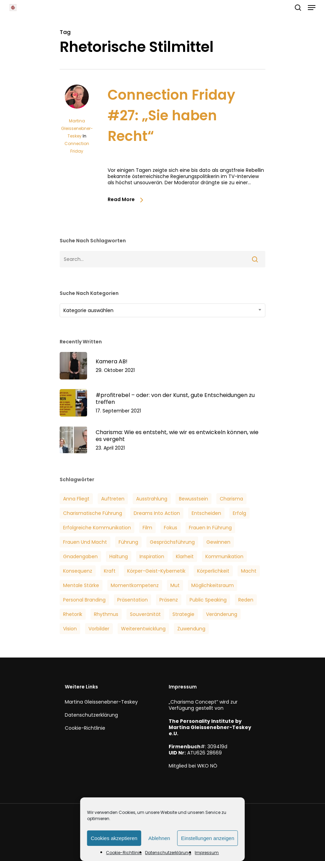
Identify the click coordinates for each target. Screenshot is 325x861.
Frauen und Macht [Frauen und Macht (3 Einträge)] (85, 542)
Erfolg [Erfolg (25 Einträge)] (239, 513)
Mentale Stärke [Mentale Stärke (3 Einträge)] (81, 585)
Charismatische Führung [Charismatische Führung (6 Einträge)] (92, 513)
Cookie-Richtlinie (124, 853)
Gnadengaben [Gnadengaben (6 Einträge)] (80, 556)
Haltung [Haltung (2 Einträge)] (118, 556)
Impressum (207, 853)
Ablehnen (159, 838)
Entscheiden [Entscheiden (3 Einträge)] (206, 513)
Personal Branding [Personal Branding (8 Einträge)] (84, 599)
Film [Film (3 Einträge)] (147, 527)
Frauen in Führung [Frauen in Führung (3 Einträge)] (210, 527)
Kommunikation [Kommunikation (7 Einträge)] (224, 556)
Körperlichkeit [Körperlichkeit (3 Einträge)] (213, 570)
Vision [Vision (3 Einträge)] (70, 628)
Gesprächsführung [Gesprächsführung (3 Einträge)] (172, 542)
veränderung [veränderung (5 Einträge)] (221, 614)
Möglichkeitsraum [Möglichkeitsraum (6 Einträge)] (212, 585)
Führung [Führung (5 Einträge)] (128, 542)
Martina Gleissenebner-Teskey (77, 128)
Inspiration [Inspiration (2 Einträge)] (152, 556)
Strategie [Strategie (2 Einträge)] (183, 614)
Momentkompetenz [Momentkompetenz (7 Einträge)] (135, 585)
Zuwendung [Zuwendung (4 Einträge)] (191, 628)
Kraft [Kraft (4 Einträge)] (110, 570)
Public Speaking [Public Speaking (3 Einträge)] (208, 599)
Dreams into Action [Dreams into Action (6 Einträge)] (157, 513)
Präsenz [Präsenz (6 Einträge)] (168, 599)
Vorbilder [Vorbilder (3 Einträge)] (98, 628)
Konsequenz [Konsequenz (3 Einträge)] (77, 570)
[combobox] (162, 310)
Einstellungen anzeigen (207, 838)
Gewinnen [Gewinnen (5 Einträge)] (218, 542)
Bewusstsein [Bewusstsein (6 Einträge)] (193, 498)
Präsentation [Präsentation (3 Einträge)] (132, 599)
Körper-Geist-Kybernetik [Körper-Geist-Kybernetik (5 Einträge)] (156, 570)
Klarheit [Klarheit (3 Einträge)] (185, 556)
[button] (311, 7)
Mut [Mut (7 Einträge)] (175, 585)
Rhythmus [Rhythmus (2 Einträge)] (106, 614)
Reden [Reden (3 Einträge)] (245, 599)
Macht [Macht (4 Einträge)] (248, 570)
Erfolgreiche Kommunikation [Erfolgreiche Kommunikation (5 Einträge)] (97, 527)
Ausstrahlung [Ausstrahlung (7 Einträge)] (151, 498)
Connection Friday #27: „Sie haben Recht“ (171, 115)
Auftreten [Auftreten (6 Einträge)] (112, 498)
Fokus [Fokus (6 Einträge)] (170, 527)
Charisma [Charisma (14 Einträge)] (231, 498)
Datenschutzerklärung (168, 853)
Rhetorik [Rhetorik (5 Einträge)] (72, 614)
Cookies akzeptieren (114, 838)
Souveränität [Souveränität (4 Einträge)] (145, 614)
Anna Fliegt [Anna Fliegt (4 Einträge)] (76, 498)
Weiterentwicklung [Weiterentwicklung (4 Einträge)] (143, 628)
